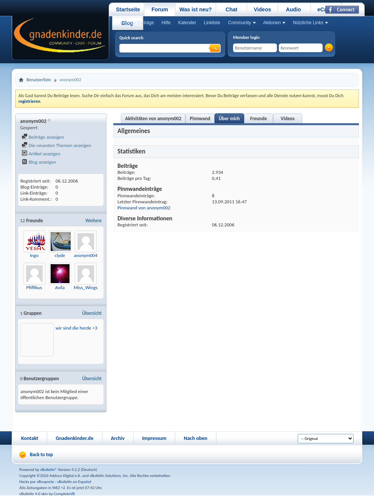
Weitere (93, 220)
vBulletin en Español (74, 481)
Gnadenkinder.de (74, 438)
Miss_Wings (85, 287)
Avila (60, 287)
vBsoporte (45, 481)
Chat (231, 9)
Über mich (229, 118)
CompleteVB (64, 493)
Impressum (154, 438)
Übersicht (92, 313)
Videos (262, 9)
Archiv (118, 438)
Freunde (258, 118)
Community (239, 22)
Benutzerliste (38, 79)
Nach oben (195, 438)
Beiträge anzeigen (43, 137)
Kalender (187, 22)
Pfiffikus (34, 287)
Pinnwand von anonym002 (143, 208)
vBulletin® (48, 469)
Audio (293, 9)
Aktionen (272, 22)
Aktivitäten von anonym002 (153, 118)
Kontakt (29, 438)
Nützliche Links (308, 22)
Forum (159, 9)
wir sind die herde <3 (76, 328)
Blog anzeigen (39, 162)
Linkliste (212, 22)
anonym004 (85, 255)
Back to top (41, 454)
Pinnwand (200, 118)
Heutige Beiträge (137, 22)
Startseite (128, 9)
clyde (60, 255)
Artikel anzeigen (41, 153)
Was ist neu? (195, 9)
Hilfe (165, 22)
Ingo (34, 255)
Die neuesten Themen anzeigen (56, 145)
